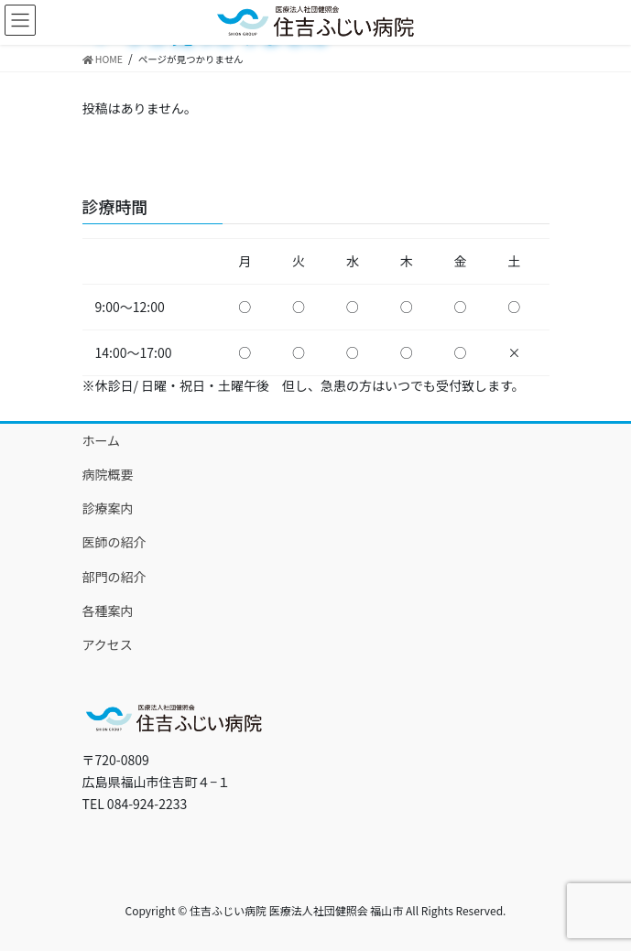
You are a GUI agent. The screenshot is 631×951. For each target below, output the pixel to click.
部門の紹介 (114, 576)
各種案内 (108, 610)
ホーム (101, 440)
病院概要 (108, 474)
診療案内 (108, 508)
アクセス (107, 644)
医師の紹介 (114, 542)
